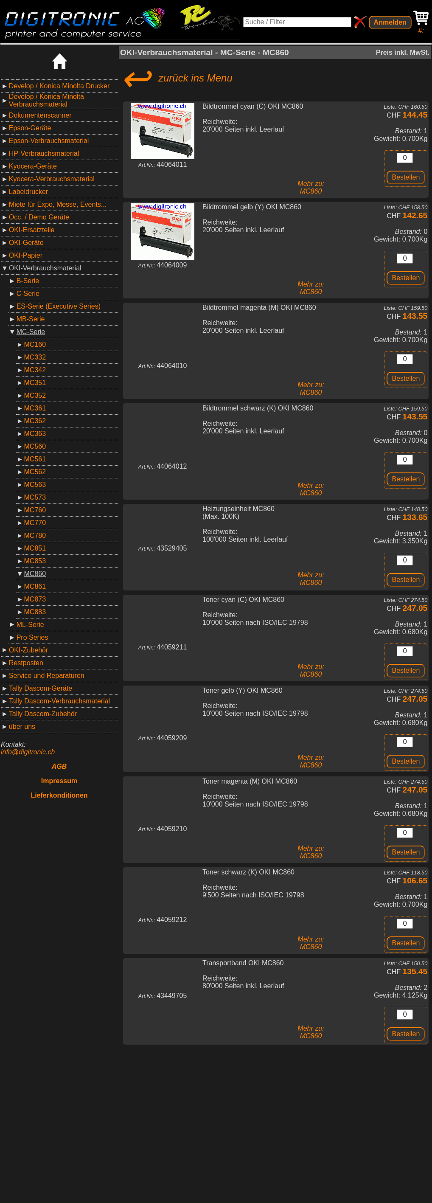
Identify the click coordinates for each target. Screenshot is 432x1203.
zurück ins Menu (176, 78)
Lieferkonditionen (59, 795)
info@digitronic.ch (28, 752)
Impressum (59, 780)
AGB (59, 766)
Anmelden (390, 22)
